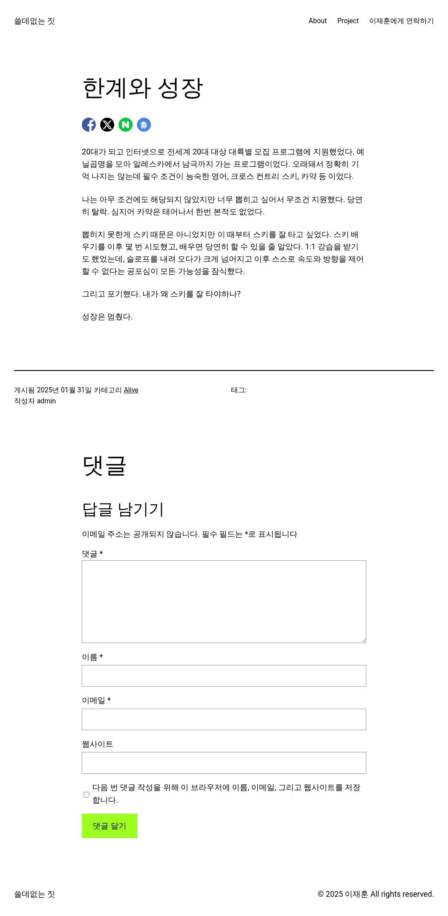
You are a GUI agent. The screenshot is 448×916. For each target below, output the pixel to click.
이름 (92, 657)
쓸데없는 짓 (34, 21)
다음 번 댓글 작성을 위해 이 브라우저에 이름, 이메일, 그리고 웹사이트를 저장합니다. (226, 793)
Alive (131, 390)
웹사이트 (97, 744)
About (318, 21)
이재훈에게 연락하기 (401, 21)
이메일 (96, 700)
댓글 (92, 553)
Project (348, 21)
